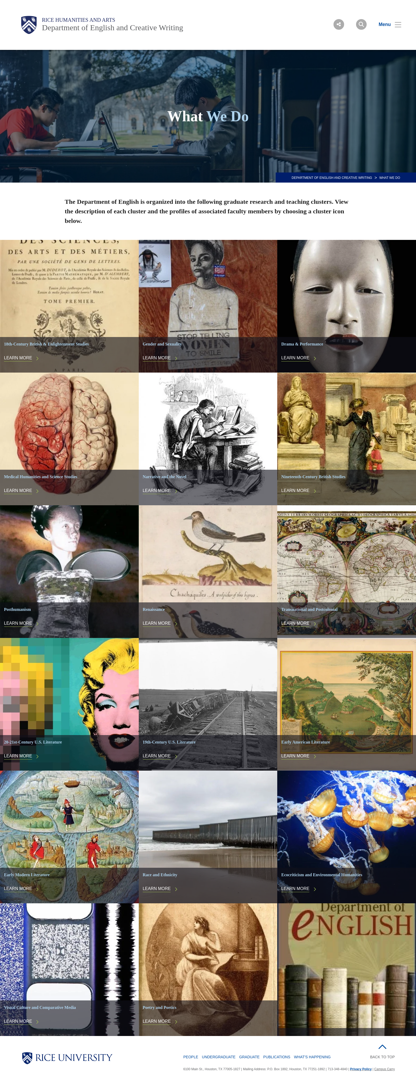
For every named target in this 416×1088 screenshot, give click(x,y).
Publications (276, 1057)
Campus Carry (384, 1069)
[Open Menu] (387, 24)
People (190, 1057)
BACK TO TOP (382, 1057)
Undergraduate (219, 1057)
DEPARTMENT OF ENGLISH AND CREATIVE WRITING (332, 178)
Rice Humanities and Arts (78, 20)
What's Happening (312, 1057)
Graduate (249, 1057)
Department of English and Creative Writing (112, 27)
